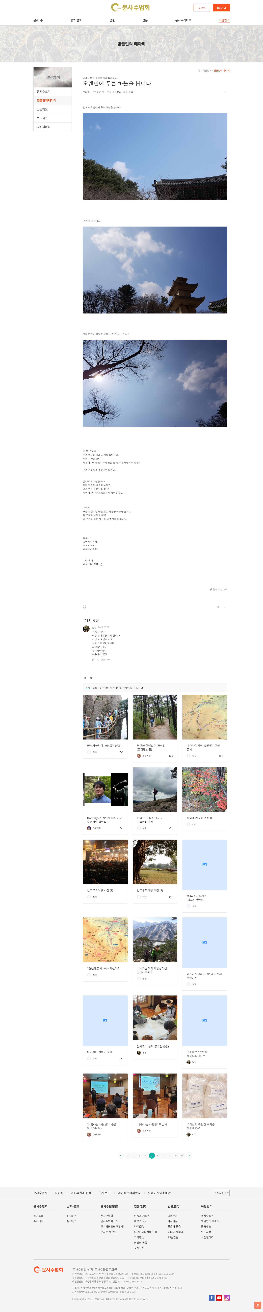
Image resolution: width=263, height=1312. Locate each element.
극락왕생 (139, 1237)
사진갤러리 (43, 127)
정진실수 (139, 1248)
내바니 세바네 (175, 1231)
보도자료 (42, 118)
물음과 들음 (174, 1226)
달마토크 (38, 1215)
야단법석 (206, 70)
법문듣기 (173, 1215)
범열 (94, 627)
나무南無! (139, 1226)
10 (182, 1155)
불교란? (71, 1221)
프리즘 (86, 92)
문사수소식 (43, 92)
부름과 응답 (140, 1221)
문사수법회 (106, 1215)
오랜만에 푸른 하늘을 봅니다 (117, 83)
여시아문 (173, 1221)
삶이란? (71, 1215)
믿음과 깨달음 (142, 1215)
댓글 (103, 659)
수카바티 (38, 1221)
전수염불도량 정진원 (112, 1226)
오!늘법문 (173, 1237)
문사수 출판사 (108, 1231)
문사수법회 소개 (109, 1221)
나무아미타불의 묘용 (145, 1231)
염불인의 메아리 (46, 100)
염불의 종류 (140, 1242)
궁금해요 (42, 109)
